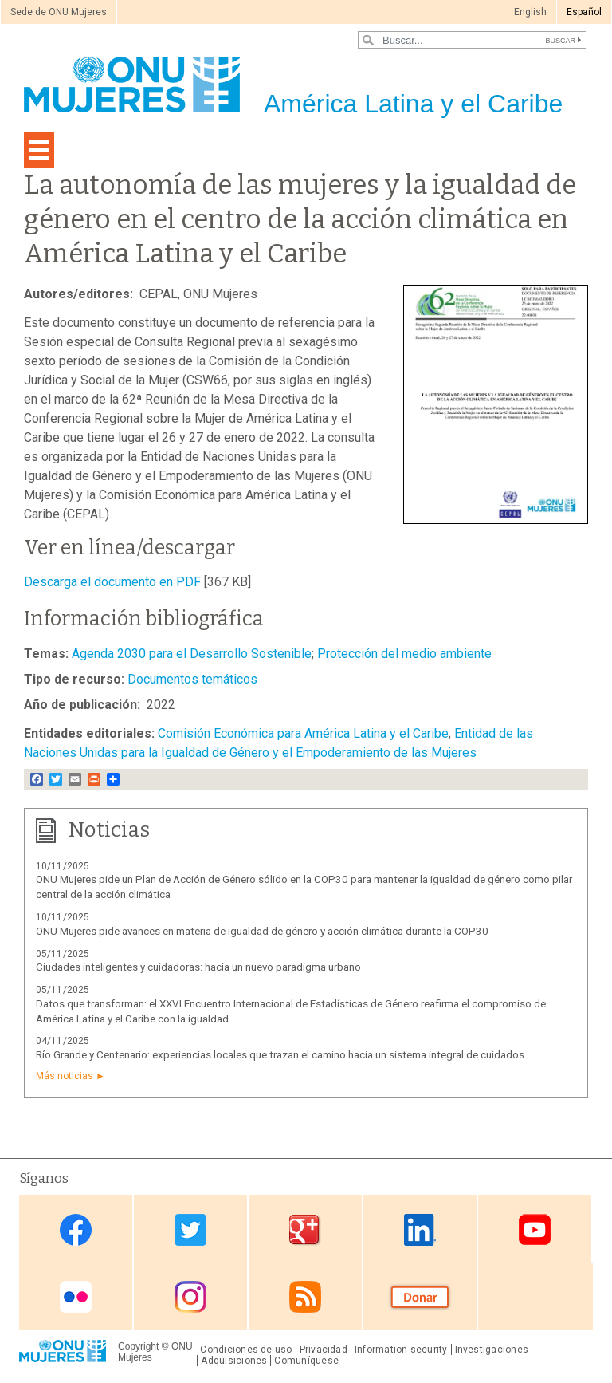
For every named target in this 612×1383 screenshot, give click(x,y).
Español (584, 12)
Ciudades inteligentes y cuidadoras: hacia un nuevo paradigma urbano (198, 967)
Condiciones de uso (246, 1349)
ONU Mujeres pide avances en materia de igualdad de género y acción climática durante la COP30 (262, 931)
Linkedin (420, 1230)
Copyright (138, 1346)
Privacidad (323, 1349)
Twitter (190, 1230)
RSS (305, 1297)
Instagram (190, 1297)
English (530, 12)
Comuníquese (306, 1360)
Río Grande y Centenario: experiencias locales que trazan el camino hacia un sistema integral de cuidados (280, 1055)
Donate (420, 1297)
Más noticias (64, 1076)
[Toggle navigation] (39, 150)
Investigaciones (491, 1349)
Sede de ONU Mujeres (58, 12)
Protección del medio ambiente (404, 653)
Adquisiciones (234, 1360)
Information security (401, 1349)
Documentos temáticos (192, 679)
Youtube (535, 1230)
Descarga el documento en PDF (112, 581)
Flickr (76, 1297)
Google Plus (305, 1230)
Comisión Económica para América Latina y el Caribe (303, 733)
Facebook (76, 1230)
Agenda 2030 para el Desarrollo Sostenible (192, 653)
